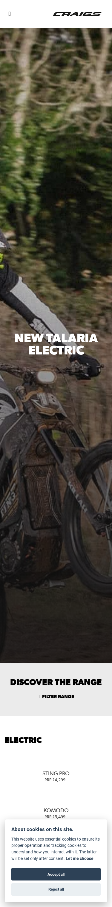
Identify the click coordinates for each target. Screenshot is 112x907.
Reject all (56, 889)
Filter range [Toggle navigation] (56, 696)
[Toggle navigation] (9, 14)
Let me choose (79, 858)
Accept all (56, 874)
